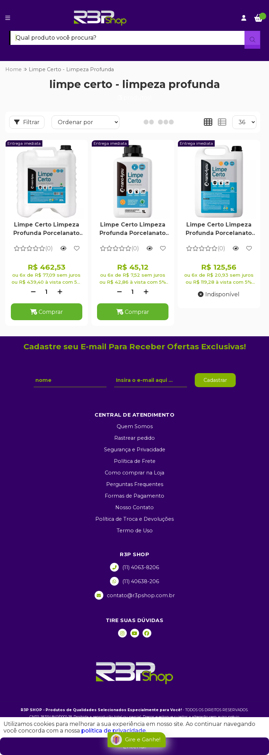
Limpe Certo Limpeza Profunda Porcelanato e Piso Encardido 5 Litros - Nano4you (219, 229)
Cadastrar (215, 380)
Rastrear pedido (134, 438)
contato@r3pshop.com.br (135, 595)
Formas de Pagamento (134, 496)
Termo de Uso (135, 530)
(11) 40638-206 (134, 581)
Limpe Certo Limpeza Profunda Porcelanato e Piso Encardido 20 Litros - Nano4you (46, 229)
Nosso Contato (134, 507)
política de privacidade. (114, 730)
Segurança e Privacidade (134, 449)
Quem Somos (135, 426)
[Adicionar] (59, 292)
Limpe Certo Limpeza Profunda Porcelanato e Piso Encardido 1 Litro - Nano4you (132, 229)
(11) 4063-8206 (134, 567)
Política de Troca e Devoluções (134, 519)
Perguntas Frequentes (134, 484)
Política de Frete (135, 461)
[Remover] (33, 292)
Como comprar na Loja (134, 473)
